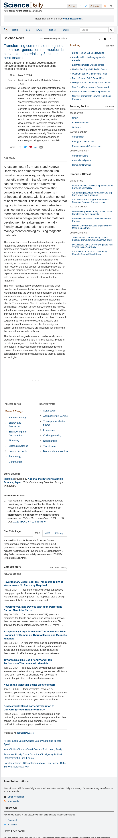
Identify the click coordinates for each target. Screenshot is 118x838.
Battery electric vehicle (55, 451)
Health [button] (16, 30)
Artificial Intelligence (81, 160)
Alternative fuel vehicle (55, 416)
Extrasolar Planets (81, 122)
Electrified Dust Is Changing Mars (88, 65)
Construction (15, 462)
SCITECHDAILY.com (25, 733)
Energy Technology (19, 451)
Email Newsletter (16, 797)
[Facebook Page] (80, 6)
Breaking (75, 45)
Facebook (12, 820)
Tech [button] (28, 30)
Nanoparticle (50, 441)
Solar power (49, 410)
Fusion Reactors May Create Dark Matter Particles (91, 219)
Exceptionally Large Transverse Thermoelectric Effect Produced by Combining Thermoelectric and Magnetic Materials (35, 635)
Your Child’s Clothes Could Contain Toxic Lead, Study (33, 749)
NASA (75, 118)
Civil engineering (52, 435)
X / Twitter (12, 824)
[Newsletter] (111, 6)
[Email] (41, 147)
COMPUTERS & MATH (79, 151)
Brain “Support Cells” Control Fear (88, 78)
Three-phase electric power (54, 423)
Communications (80, 156)
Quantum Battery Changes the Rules (89, 74)
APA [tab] (47, 533)
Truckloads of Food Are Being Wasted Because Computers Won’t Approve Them (92, 238)
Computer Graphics (81, 165)
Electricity (14, 440)
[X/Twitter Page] (86, 6)
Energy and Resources (15, 424)
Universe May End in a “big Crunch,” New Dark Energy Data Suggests (92, 212)
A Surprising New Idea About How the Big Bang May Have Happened (92, 193)
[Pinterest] (30, 147)
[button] (99, 39)
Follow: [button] (71, 6)
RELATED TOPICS (13, 404)
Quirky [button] (67, 30)
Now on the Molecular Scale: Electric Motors (29, 684)
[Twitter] (25, 147)
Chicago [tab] (59, 533)
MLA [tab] (37, 533)
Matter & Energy (14, 411)
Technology (15, 456)
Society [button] (53, 30)
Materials (9, 479)
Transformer (50, 446)
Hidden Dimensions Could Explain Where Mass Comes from (92, 226)
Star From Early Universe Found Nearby (91, 87)
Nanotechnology (17, 417)
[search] (111, 30)
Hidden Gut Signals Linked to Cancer (90, 69)
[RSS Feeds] (105, 6)
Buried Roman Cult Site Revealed (88, 53)
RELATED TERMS (47, 404)
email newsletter (73, 18)
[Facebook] (20, 147)
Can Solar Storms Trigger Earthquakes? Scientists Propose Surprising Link (91, 200)
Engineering (49, 430)
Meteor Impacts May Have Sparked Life (91, 91)
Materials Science (18, 446)
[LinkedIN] (36, 147)
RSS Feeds (13, 801)
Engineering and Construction (18, 433)
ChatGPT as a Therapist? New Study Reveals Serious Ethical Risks (90, 252)
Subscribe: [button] (95, 6)
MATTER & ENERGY (79, 132)
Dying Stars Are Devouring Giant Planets (91, 82)
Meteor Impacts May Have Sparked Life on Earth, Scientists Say (92, 186)
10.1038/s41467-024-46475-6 (29, 521)
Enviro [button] (40, 30)
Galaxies (76, 127)
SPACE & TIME (76, 113)
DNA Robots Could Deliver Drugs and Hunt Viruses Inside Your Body (92, 245)
